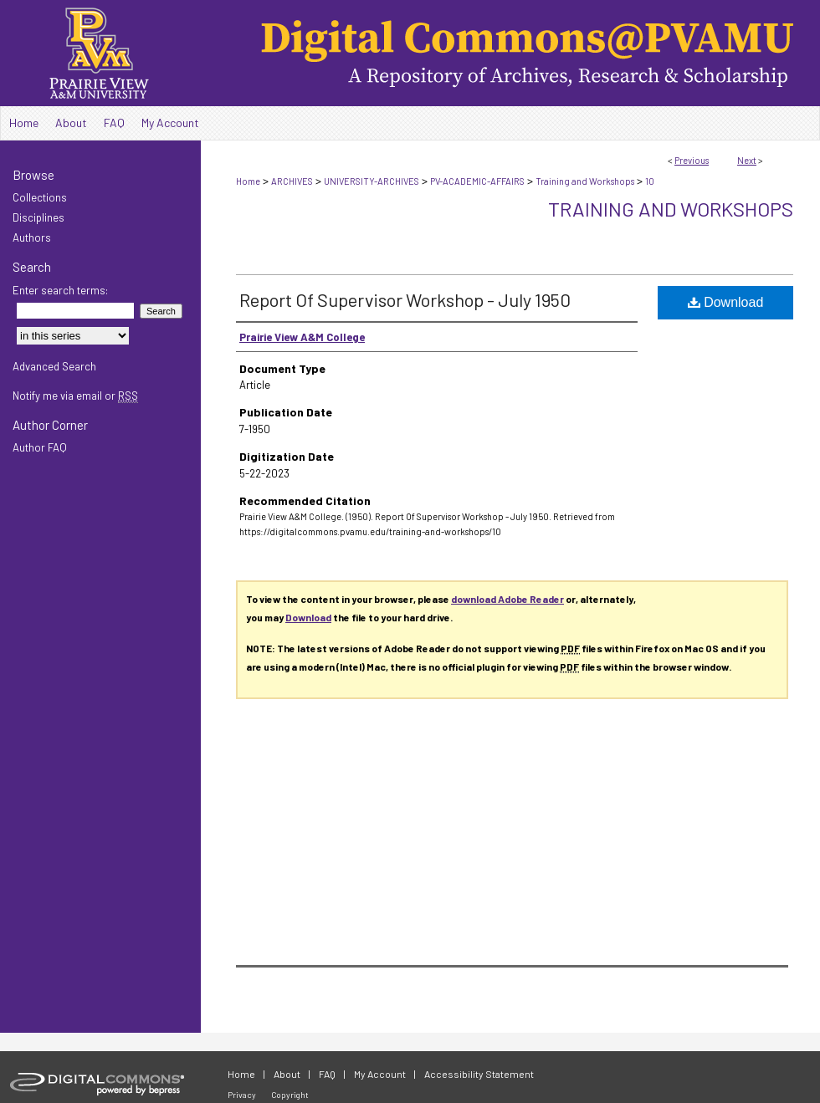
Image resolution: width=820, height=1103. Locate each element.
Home (248, 181)
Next (746, 160)
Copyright (290, 1095)
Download (726, 302)
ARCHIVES (292, 181)
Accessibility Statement (479, 1074)
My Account (380, 1074)
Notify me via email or (75, 395)
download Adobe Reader (507, 599)
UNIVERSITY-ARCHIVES (371, 181)
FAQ (327, 1074)
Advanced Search (54, 366)
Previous (691, 160)
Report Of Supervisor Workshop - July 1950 (405, 299)
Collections (40, 197)
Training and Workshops (585, 181)
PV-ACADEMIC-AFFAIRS (477, 181)
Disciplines (38, 217)
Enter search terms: (60, 290)
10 (649, 181)
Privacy (242, 1095)
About (287, 1074)
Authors (32, 237)
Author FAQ (40, 447)
